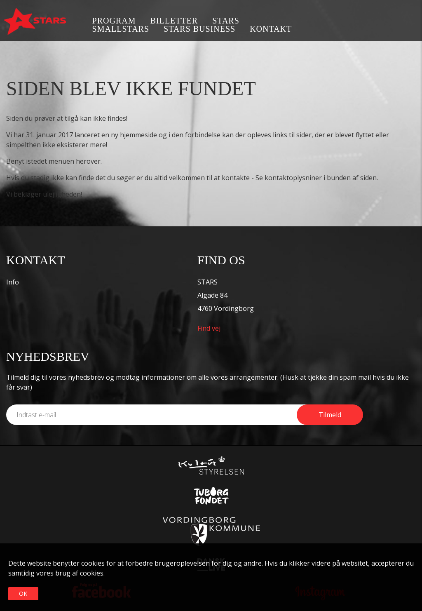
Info (12, 282)
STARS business (199, 29)
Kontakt (271, 29)
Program (114, 20)
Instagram (413, 21)
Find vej (208, 328)
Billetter (174, 20)
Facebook (388, 21)
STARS (225, 20)
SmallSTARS (120, 29)
